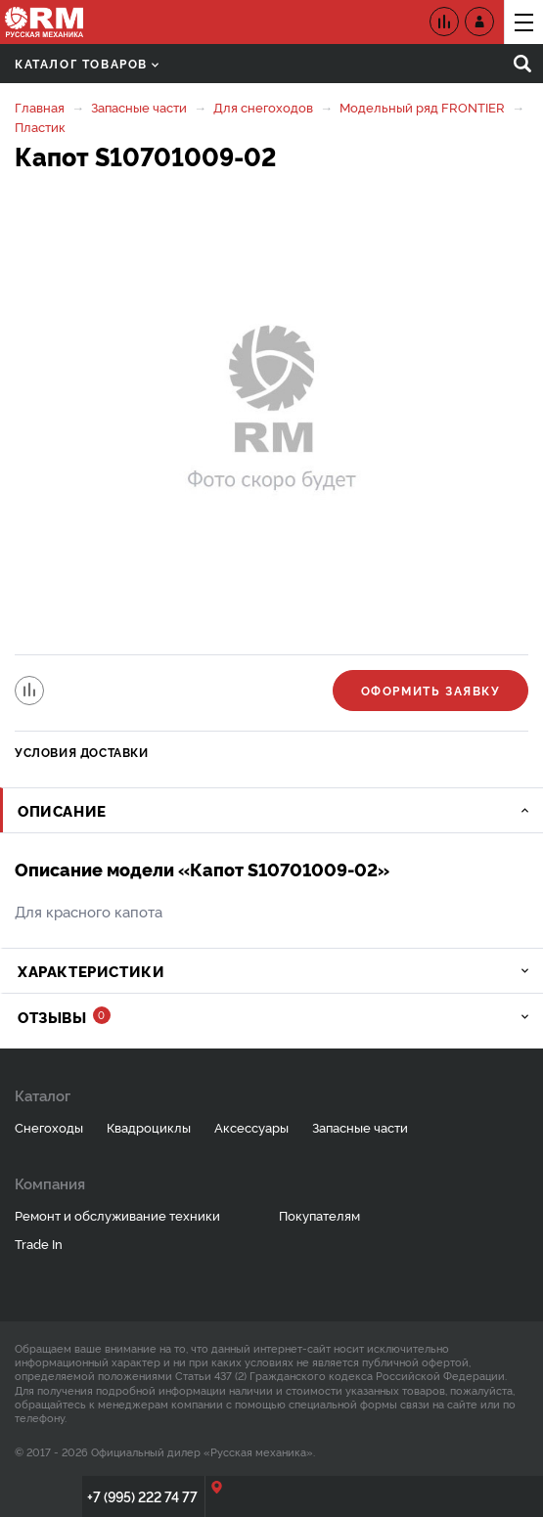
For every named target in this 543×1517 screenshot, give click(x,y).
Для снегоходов (263, 106)
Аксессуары (251, 1127)
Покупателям (319, 1215)
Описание (62, 810)
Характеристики (91, 970)
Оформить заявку (431, 690)
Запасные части (139, 106)
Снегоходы (49, 1127)
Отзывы (64, 1016)
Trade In (39, 1243)
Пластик (40, 126)
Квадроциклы (149, 1127)
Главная (40, 106)
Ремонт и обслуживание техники (117, 1215)
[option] (271, 415)
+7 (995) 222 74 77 (142, 1496)
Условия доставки (82, 751)
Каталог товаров (86, 63)
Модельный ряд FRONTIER (422, 106)
